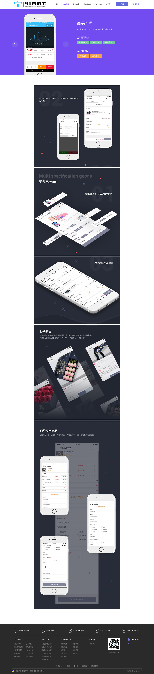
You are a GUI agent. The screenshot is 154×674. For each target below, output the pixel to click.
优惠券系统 (29, 656)
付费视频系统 (18, 650)
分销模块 (29, 644)
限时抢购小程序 (47, 650)
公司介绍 (92, 644)
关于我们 (109, 4)
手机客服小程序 (47, 659)
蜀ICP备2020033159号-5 (37, 671)
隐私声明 (139, 671)
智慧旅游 (64, 653)
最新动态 (76, 4)
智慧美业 (64, 650)
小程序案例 (87, 4)
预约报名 (17, 653)
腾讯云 (76, 666)
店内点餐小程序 (47, 644)
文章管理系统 (18, 647)
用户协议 (130, 671)
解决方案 (98, 4)
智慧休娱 (64, 656)
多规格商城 (29, 647)
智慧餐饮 (64, 644)
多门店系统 (29, 653)
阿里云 (68, 666)
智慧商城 (64, 647)
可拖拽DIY (17, 644)
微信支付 (59, 666)
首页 (56, 4)
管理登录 (136, 4)
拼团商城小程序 (47, 647)
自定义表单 (29, 650)
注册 (122, 4)
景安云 (84, 666)
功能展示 (66, 4)
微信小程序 (94, 666)
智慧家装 (76, 644)
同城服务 (76, 653)
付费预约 (17, 656)
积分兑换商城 (46, 656)
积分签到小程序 (47, 653)
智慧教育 (76, 647)
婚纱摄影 (76, 650)
